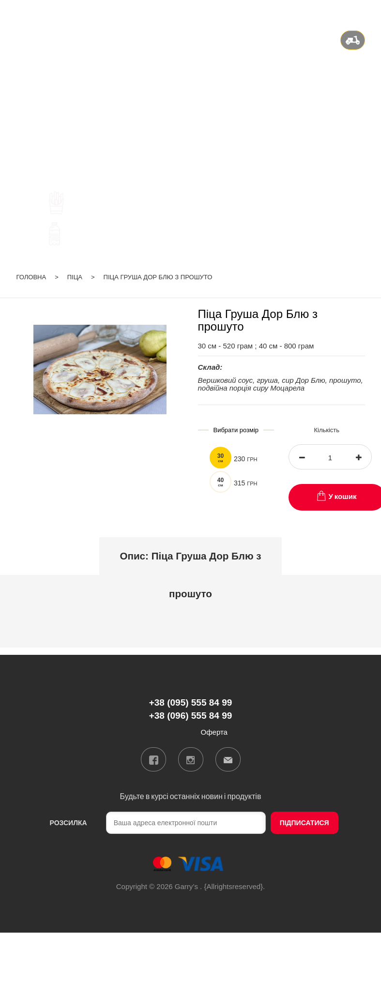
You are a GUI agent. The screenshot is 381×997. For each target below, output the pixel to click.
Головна (31, 277)
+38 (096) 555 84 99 (190, 100)
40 (220, 482)
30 (220, 458)
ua (323, 11)
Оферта (214, 732)
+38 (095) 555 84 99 (190, 88)
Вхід (358, 11)
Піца (74, 277)
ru (336, 11)
